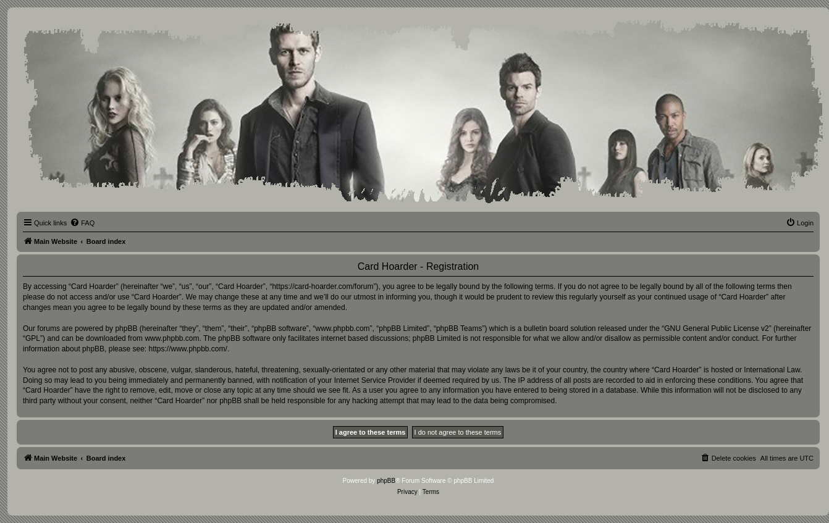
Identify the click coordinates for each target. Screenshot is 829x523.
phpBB (386, 480)
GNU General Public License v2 (716, 328)
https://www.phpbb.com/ (187, 349)
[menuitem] (82, 222)
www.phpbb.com (172, 338)
